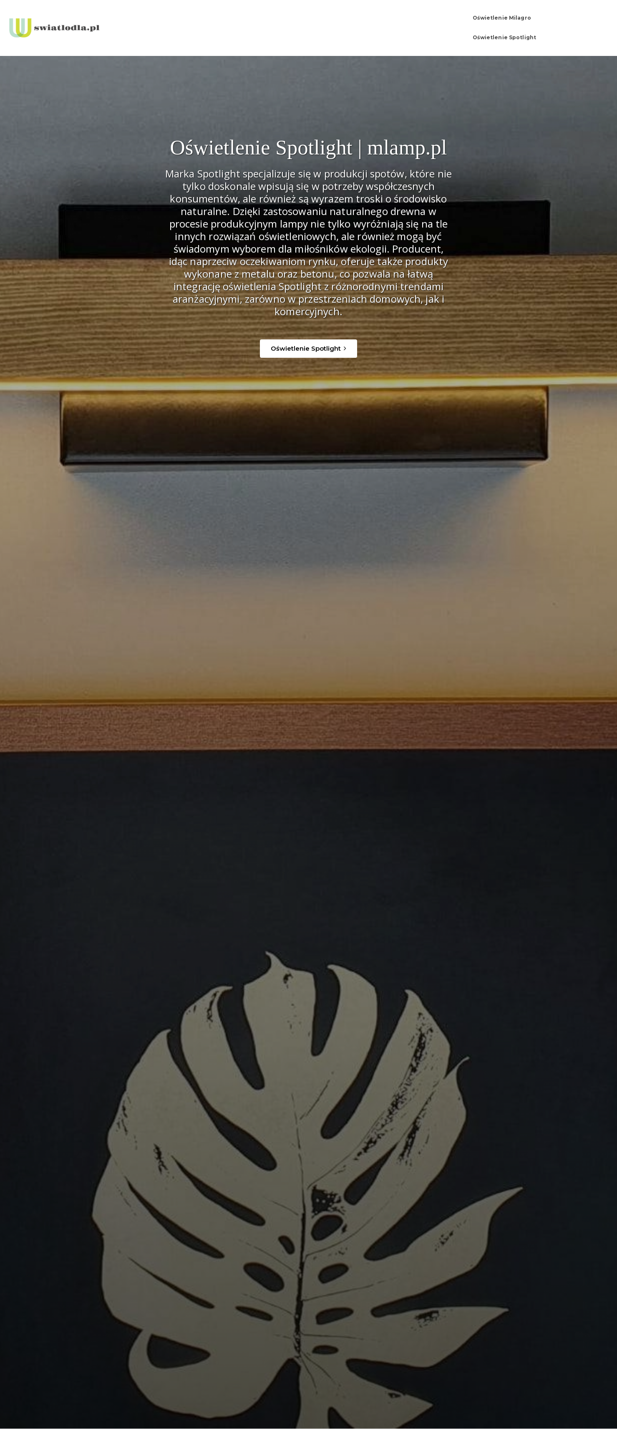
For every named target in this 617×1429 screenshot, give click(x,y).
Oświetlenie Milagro (441, 21)
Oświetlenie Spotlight (519, 21)
